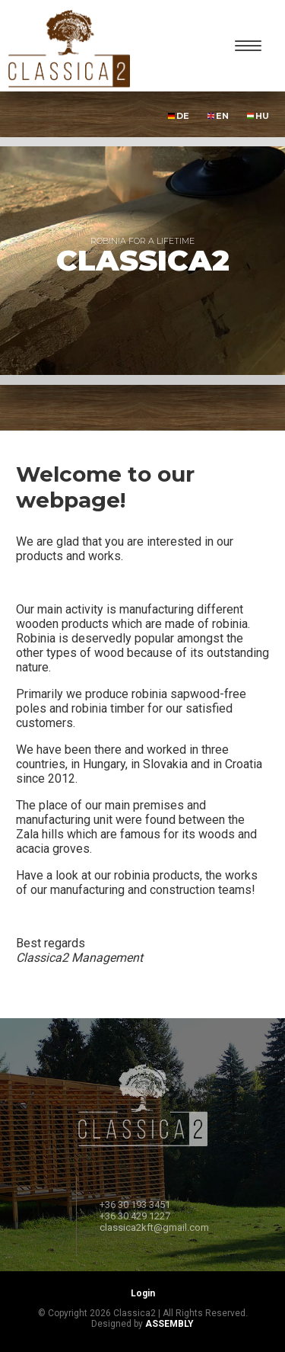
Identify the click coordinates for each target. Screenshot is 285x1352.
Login (143, 1293)
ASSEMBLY (169, 1323)
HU (258, 116)
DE (178, 116)
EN (218, 116)
